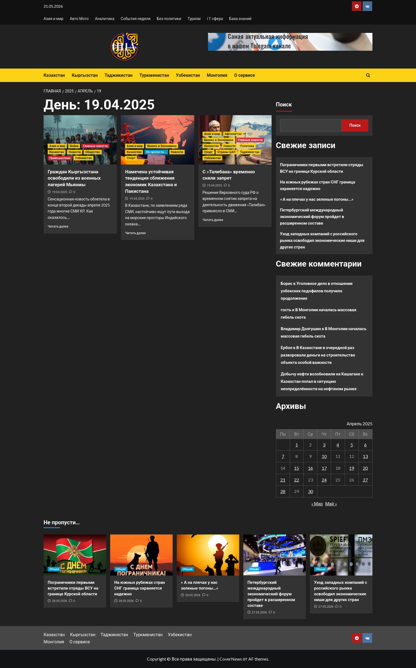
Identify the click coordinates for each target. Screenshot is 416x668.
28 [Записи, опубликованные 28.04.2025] (282, 491)
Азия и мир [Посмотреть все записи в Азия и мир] (57, 146)
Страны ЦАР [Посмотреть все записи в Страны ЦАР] (226, 152)
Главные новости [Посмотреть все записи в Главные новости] (95, 146)
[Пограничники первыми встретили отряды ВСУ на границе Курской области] (75, 555)
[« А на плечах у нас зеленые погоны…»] (208, 555)
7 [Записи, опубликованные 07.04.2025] (283, 456)
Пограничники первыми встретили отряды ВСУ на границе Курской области (321, 168)
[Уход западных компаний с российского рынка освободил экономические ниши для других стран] (341, 555)
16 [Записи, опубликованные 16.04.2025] (310, 468)
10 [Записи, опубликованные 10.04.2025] (324, 456)
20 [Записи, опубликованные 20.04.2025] (365, 468)
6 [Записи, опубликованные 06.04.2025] (365, 444)
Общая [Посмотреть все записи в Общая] (54, 569)
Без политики (169, 18)
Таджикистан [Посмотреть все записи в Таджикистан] (249, 152)
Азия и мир (53, 18)
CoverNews (231, 658)
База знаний (240, 18)
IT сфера (215, 18)
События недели (135, 18)
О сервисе (244, 75)
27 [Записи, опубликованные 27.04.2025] (365, 479)
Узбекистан (188, 75)
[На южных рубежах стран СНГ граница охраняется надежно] (141, 555)
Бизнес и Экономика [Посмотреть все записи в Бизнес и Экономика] (161, 146)
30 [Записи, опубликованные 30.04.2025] (310, 491)
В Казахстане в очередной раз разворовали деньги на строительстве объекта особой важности (318, 355)
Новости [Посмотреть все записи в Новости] (75, 152)
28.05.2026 (59, 601)
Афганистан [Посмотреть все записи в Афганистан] (233, 134)
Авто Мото (79, 18)
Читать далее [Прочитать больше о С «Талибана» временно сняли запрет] (213, 220)
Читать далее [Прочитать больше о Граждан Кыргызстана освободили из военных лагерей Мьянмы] (58, 226)
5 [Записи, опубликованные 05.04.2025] (352, 444)
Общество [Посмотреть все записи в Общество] (92, 152)
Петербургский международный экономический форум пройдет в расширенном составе (312, 216)
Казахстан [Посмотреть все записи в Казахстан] (56, 152)
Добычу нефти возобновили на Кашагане (320, 373)
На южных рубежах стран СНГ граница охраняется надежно (317, 185)
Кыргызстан (85, 75)
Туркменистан (154, 75)
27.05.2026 (259, 612)
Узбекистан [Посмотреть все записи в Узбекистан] (83, 158)
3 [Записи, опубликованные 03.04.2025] (324, 444)
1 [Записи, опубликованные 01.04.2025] (296, 444)
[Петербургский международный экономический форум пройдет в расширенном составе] (274, 555)
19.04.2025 (59, 192)
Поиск (284, 104)
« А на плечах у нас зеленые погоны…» (316, 199)
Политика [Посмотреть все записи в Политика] (247, 146)
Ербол (286, 347)
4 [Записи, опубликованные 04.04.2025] (338, 444)
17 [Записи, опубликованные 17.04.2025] (324, 468)
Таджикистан (118, 75)
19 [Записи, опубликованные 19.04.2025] (351, 468)
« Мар (317, 503)
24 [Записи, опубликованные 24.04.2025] (324, 479)
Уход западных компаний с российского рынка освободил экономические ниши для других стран (322, 240)
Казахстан (54, 75)
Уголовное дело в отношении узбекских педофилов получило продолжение (317, 291)
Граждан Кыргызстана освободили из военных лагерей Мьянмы (74, 178)
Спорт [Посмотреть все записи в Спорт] (131, 158)
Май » (331, 503)
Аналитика (104, 18)
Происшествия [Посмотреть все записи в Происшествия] (59, 158)
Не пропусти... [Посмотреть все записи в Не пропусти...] (156, 152)
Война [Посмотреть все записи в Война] (74, 146)
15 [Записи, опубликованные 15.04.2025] (296, 468)
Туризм (194, 18)
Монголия (217, 75)
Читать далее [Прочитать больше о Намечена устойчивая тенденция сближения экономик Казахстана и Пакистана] (135, 233)
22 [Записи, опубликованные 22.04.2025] (296, 479)
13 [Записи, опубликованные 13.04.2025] (365, 456)
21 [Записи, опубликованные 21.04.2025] (282, 479)
